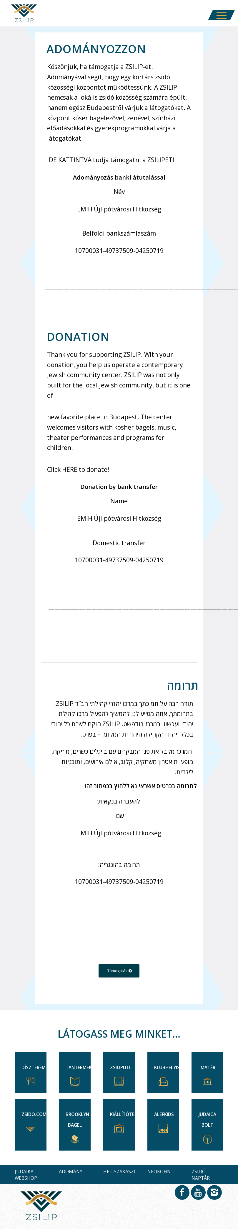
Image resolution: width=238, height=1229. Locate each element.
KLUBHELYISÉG (169, 1067)
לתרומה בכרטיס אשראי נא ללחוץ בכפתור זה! (141, 786)
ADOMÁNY (70, 1171)
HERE (69, 469)
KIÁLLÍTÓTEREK (126, 1114)
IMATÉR (207, 1067)
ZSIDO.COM (33, 1114)
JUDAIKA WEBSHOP (26, 1174)
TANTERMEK (78, 1067)
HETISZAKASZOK (121, 1171)
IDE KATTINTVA (69, 160)
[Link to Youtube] (198, 1195)
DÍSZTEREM (33, 1067)
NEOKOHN (159, 1171)
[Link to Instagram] (214, 1195)
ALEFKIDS (164, 1114)
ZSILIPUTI (120, 1067)
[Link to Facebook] (181, 1195)
